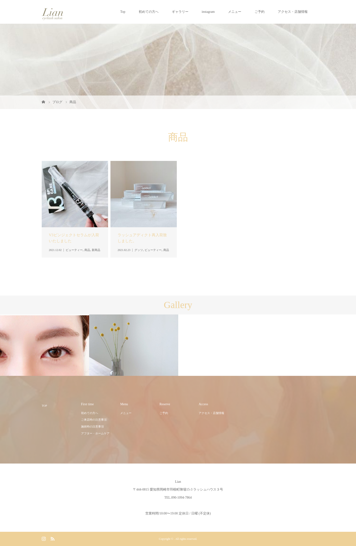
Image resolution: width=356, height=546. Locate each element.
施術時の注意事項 (92, 426)
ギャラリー (180, 12)
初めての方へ (149, 12)
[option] (44, 345)
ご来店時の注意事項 (94, 419)
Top (122, 12)
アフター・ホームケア (95, 433)
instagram (208, 12)
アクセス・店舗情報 (293, 12)
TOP (44, 405)
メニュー (234, 12)
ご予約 (260, 12)
